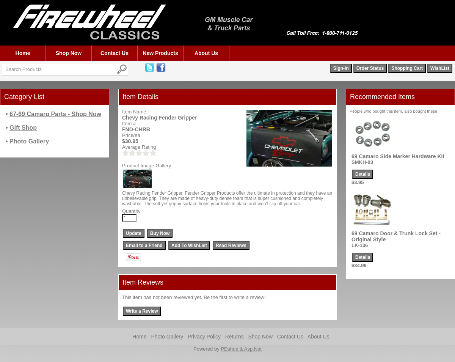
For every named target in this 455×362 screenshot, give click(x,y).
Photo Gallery (167, 337)
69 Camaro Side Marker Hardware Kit (397, 156)
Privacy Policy (204, 337)
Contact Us (114, 53)
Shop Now (69, 53)
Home (23, 53)
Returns (234, 337)
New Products (160, 53)
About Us (206, 53)
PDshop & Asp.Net (241, 349)
